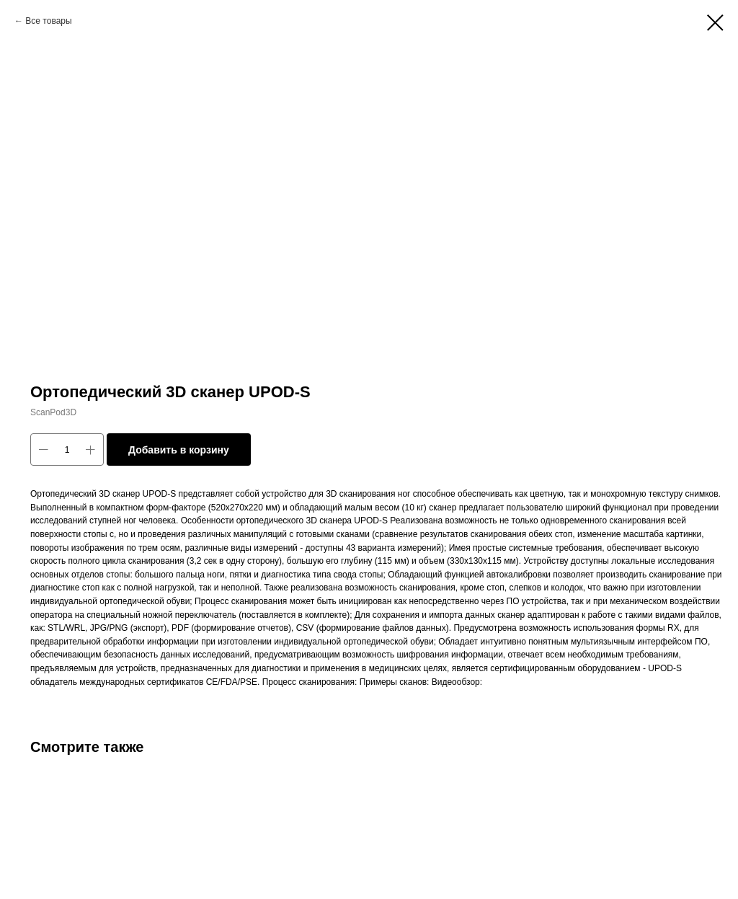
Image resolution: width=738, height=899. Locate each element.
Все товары (48, 21)
